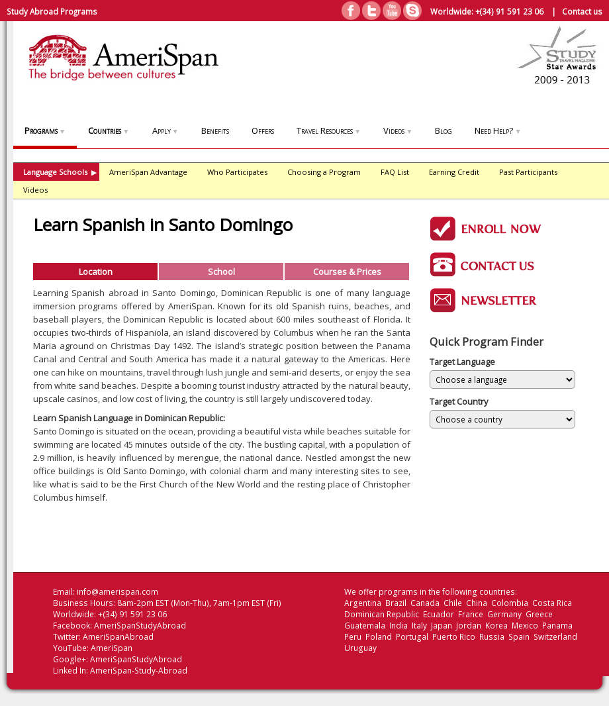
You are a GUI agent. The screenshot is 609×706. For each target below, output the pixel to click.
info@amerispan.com (117, 591)
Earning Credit (454, 172)
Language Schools (60, 172)
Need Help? (498, 130)
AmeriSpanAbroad (118, 636)
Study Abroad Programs (52, 11)
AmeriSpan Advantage (148, 172)
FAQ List (395, 172)
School (221, 271)
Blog (443, 130)
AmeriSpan (111, 648)
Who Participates (237, 172)
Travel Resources (329, 130)
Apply (165, 130)
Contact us (582, 11)
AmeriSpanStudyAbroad (140, 625)
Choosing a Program (324, 172)
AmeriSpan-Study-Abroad (138, 670)
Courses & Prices (347, 271)
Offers (263, 130)
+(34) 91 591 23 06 (509, 11)
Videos (397, 130)
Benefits (215, 130)
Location (96, 271)
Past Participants (528, 172)
